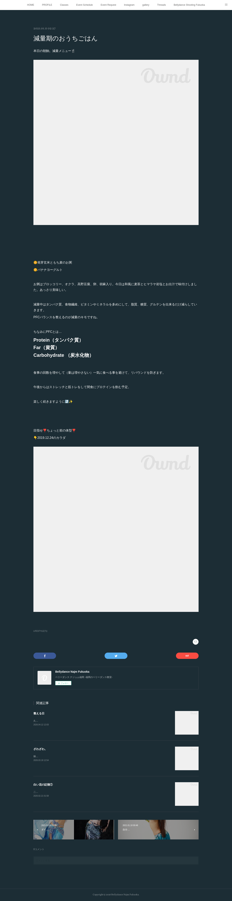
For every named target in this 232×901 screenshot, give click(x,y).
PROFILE (47, 5)
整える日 (38, 713)
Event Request (108, 5)
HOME (30, 5)
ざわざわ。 (40, 749)
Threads (161, 5)
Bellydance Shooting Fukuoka (189, 5)
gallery (145, 5)
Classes (64, 5)
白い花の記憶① (43, 784)
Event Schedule (84, 5)
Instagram (129, 5)
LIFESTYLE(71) (40, 631)
